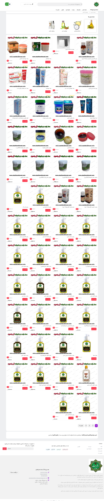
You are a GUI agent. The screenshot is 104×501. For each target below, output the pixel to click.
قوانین (62, 10)
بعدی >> (81, 423)
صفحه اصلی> (92, 12)
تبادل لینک (78, 10)
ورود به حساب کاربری (28, 4)
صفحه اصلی (84, 10)
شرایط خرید (68, 10)
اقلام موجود (100, 446)
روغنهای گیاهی (85, 12)
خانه (101, 444)
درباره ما (73, 10)
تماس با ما (57, 10)
